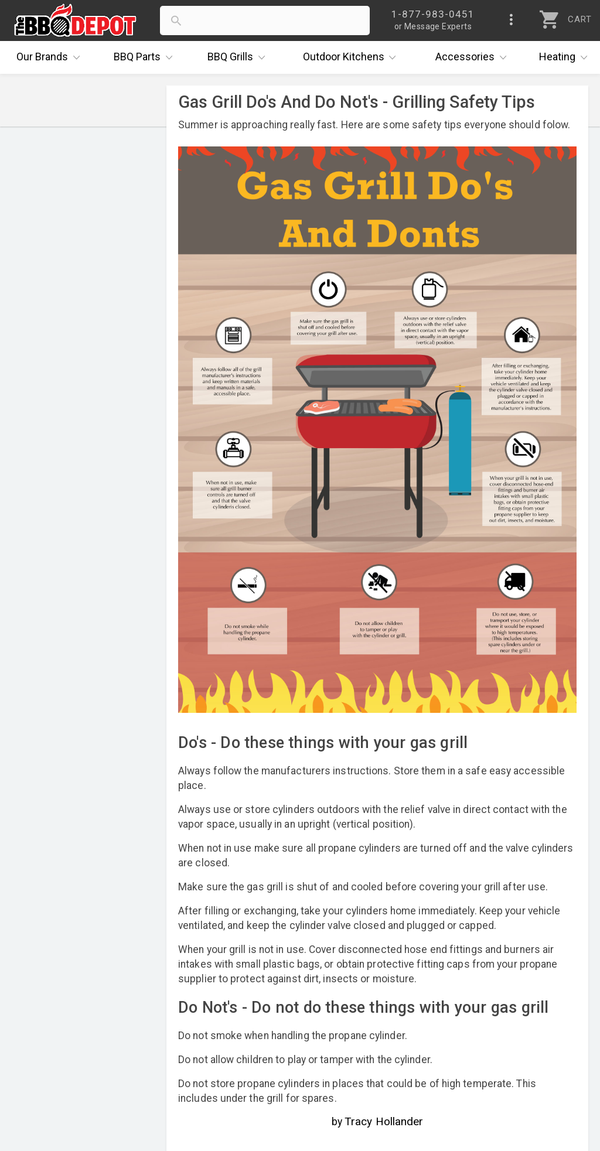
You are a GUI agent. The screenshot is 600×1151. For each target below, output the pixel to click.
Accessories (473, 57)
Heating (566, 57)
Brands (51, 57)
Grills (239, 57)
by (378, 1121)
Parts (146, 57)
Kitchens (352, 57)
